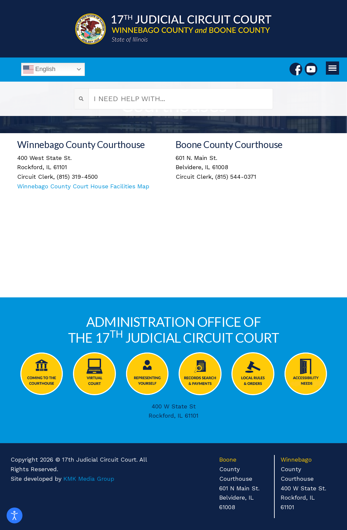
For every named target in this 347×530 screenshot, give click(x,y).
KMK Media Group (88, 478)
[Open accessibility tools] (14, 515)
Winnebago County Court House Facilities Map (83, 186)
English (39, 69)
